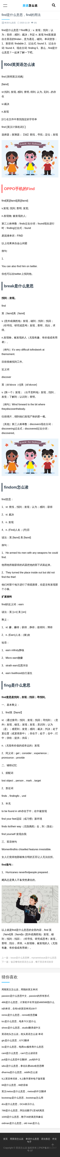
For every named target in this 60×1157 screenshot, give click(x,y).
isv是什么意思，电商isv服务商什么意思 (23, 1046)
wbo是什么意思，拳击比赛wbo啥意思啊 (23, 1066)
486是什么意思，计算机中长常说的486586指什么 (28, 1002)
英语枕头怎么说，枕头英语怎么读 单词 (22, 1034)
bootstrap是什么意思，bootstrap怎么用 (22, 1097)
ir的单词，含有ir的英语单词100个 (19, 1008)
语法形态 (45, 1139)
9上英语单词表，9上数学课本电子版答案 (23, 1078)
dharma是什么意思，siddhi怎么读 (20, 1072)
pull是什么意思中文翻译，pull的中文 (21, 1059)
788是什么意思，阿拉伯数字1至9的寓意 (23, 1110)
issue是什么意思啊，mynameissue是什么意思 (33, 957)
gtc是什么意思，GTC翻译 (15, 1040)
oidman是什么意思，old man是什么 (21, 1123)
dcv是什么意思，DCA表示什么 (18, 1104)
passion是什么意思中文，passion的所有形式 (25, 995)
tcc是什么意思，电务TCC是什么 (19, 1021)
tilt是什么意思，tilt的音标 (15, 1085)
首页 (5, 1139)
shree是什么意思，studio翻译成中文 (21, 1027)
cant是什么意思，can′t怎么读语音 (20, 1053)
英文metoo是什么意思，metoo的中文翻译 (24, 1091)
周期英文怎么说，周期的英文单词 (20, 989)
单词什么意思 (32, 1139)
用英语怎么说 (16, 1139)
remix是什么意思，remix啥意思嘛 (19, 1015)
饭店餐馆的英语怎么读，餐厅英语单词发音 (32, 962)
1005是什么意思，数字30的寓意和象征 (22, 1116)
